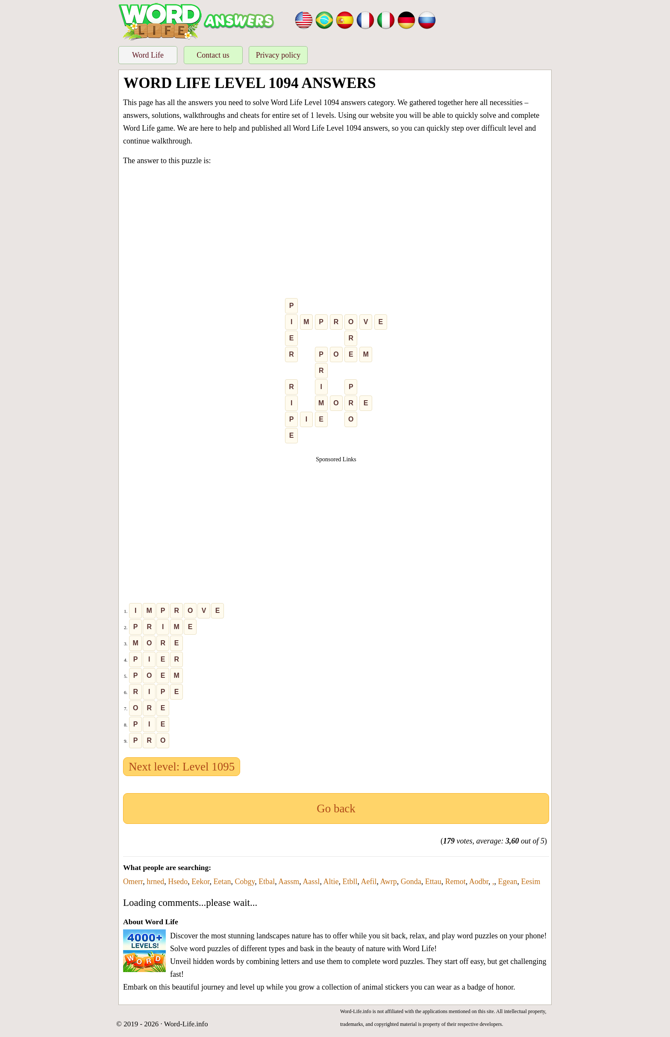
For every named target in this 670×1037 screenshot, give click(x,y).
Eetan (222, 881)
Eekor (200, 881)
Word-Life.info (186, 1024)
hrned (155, 881)
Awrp (388, 881)
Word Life (148, 55)
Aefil (368, 881)
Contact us (213, 55)
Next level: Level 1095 (182, 766)
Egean (507, 881)
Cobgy (245, 881)
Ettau (433, 881)
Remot (455, 881)
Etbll (349, 881)
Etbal (267, 881)
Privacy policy (278, 55)
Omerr (133, 881)
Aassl (311, 881)
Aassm (288, 881)
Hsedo (178, 881)
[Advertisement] (336, 233)
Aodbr (478, 881)
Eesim (531, 881)
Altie (330, 881)
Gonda (411, 881)
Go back (336, 808)
